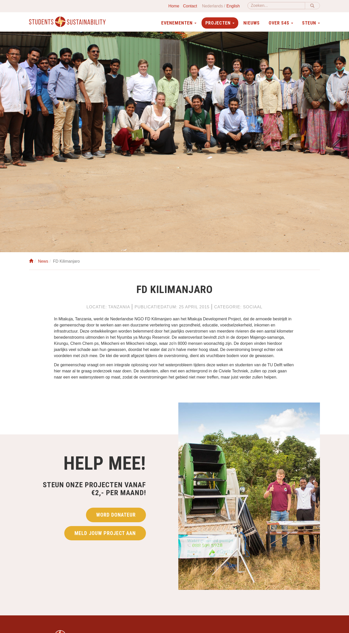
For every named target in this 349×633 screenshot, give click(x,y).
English (233, 6)
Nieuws (251, 23)
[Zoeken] (276, 5)
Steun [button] (311, 23)
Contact (190, 6)
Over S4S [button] (281, 23)
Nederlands (212, 6)
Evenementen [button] (178, 23)
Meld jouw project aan (105, 533)
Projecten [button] (219, 23)
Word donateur (116, 515)
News (43, 261)
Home (173, 6)
